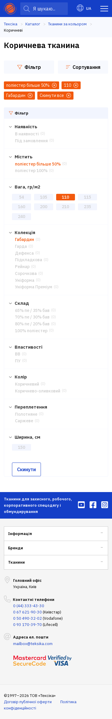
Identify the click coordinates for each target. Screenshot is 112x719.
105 (43, 197)
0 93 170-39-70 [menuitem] (27, 624)
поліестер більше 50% (38, 164)
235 (87, 206)
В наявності (27, 134)
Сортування (83, 67)
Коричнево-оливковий (37, 391)
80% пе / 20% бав (32, 324)
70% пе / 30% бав (32, 317)
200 (43, 206)
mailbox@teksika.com (33, 643)
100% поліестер (31, 330)
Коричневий (27, 384)
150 (21, 447)
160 (21, 206)
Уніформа (24, 280)
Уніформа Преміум (33, 287)
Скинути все (55, 95)
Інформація (20, 533)
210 (65, 206)
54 (21, 197)
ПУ (18, 361)
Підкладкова (28, 259)
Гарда (21, 246)
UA (84, 8)
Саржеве (24, 420)
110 (65, 197)
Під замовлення (31, 140)
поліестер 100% (31, 170)
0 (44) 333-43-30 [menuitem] (28, 605)
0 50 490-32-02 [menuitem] (27, 618)
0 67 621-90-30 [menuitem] (27, 612)
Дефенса (24, 253)
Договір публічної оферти (28, 701)
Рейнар (22, 266)
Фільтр (29, 67)
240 (21, 216)
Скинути (26, 469)
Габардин (24, 239)
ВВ (17, 354)
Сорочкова (26, 273)
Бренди (15, 548)
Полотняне (26, 414)
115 (87, 197)
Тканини (16, 562)
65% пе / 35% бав (32, 310)
